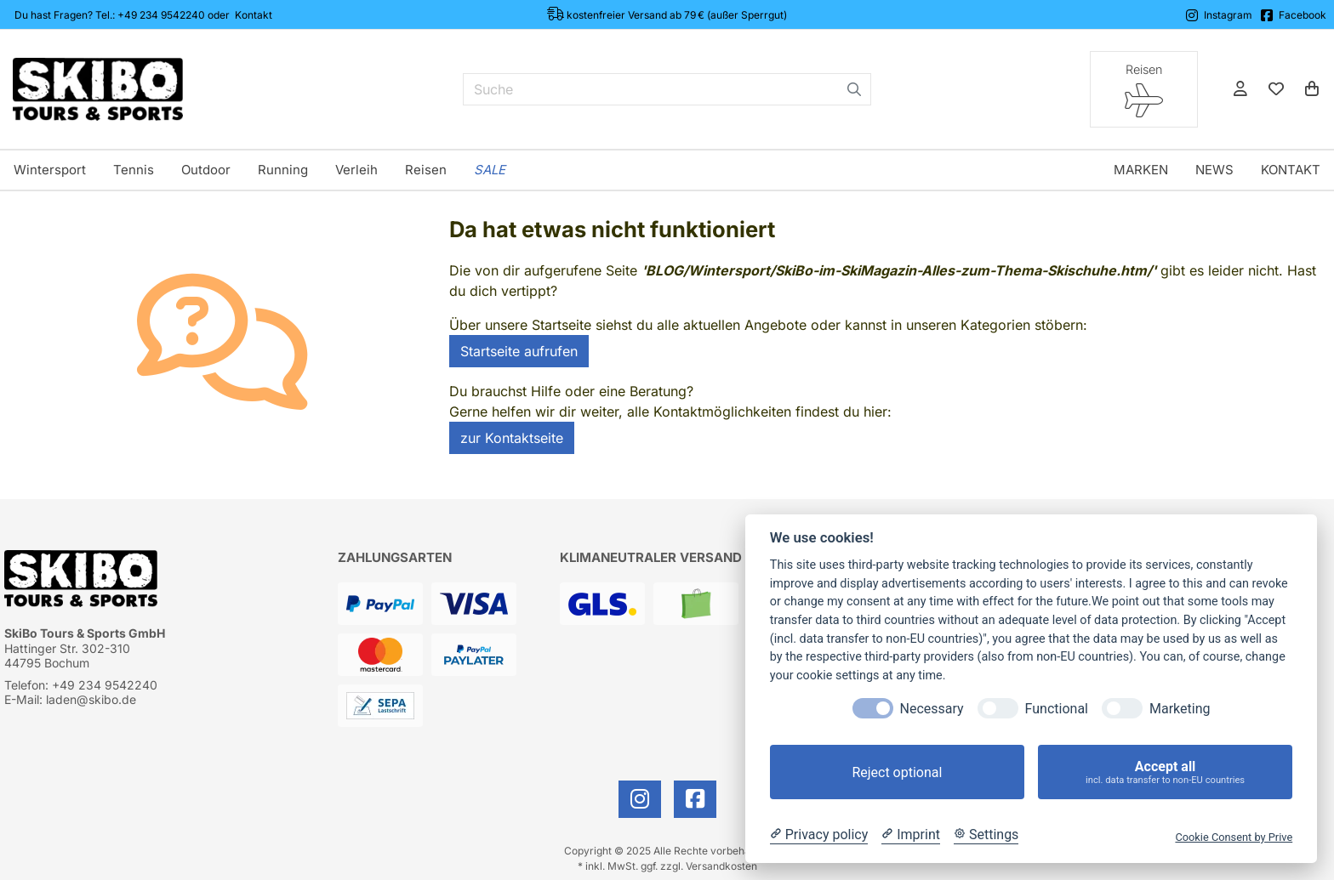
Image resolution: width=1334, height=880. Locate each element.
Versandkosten (721, 866)
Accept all (1165, 772)
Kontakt (253, 15)
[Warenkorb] (1312, 89)
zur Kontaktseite (511, 437)
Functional (1056, 709)
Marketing (1179, 709)
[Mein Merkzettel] (1276, 89)
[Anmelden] (1240, 89)
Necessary (932, 709)
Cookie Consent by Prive (1233, 837)
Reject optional (897, 772)
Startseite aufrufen (519, 351)
